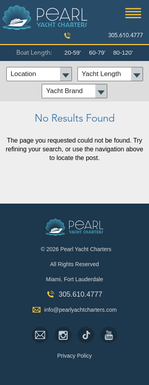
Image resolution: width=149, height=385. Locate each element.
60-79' (97, 52)
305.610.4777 (125, 36)
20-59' (72, 52)
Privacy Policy (74, 356)
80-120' (123, 52)
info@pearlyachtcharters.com (80, 310)
